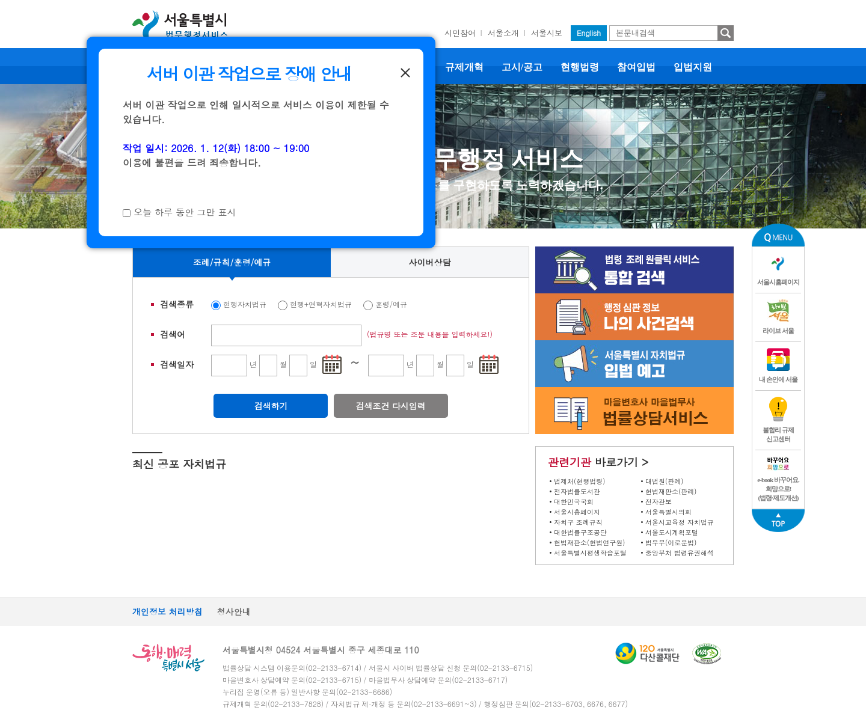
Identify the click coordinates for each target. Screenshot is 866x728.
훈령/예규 (391, 304)
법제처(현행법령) (579, 481)
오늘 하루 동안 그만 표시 (185, 212)
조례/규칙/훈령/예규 (232, 262)
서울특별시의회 (668, 511)
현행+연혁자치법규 (321, 304)
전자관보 (658, 501)
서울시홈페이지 (577, 511)
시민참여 (460, 32)
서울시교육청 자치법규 (679, 522)
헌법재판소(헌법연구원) (589, 542)
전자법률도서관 (577, 491)
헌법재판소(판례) (670, 491)
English (589, 33)
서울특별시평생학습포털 (590, 552)
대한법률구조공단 (580, 532)
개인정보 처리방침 (167, 611)
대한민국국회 (574, 501)
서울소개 (503, 32)
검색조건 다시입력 (390, 406)
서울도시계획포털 (671, 532)
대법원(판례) (664, 481)
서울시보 (546, 32)
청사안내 (234, 611)
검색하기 (270, 406)
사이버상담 (430, 262)
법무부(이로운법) (670, 542)
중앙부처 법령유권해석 (679, 552)
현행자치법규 (244, 304)
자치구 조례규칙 (578, 522)
